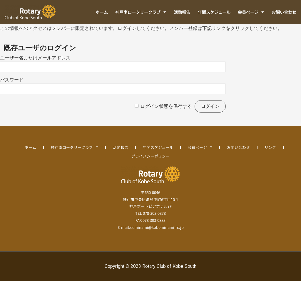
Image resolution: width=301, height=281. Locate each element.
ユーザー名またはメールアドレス (35, 57)
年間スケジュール (214, 12)
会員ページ (251, 12)
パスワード (12, 79)
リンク (270, 147)
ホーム (102, 12)
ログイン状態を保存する (166, 106)
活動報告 (182, 12)
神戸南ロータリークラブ (140, 12)
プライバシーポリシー (150, 156)
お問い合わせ (284, 12)
